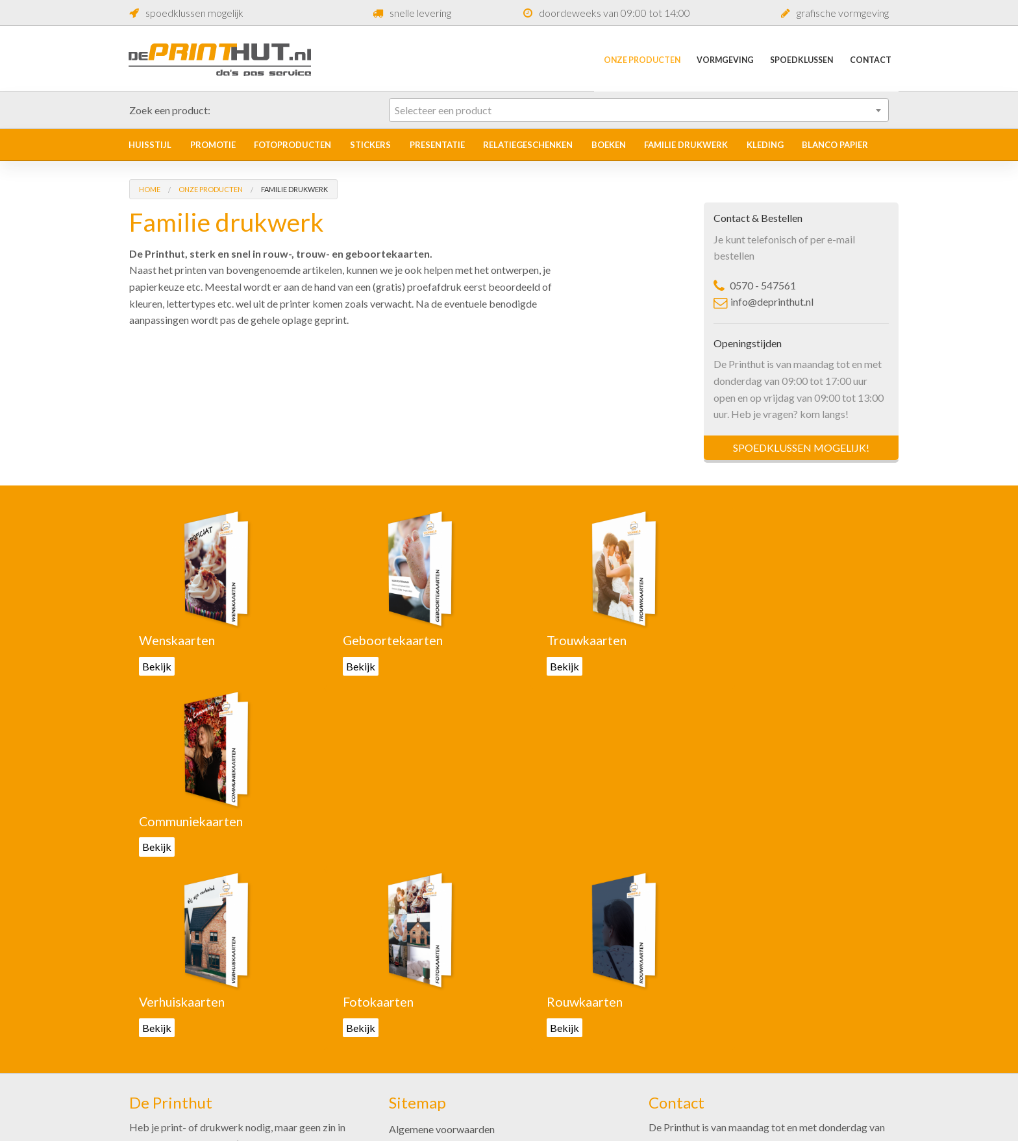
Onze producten (425, 968)
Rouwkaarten (564, 820)
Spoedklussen (795, 58)
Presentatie (437, 145)
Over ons (409, 1051)
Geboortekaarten (383, 640)
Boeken (608, 145)
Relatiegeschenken (528, 145)
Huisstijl (150, 145)
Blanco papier (835, 145)
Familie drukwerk (686, 145)
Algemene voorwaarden (442, 947)
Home (149, 189)
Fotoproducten (292, 145)
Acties (403, 1030)
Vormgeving (713, 58)
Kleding (765, 145)
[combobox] (639, 110)
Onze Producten (625, 58)
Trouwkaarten (566, 640)
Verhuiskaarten (184, 820)
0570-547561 (691, 1025)
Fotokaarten (368, 820)
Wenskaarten (178, 640)
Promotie (213, 145)
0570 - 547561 (755, 285)
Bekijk (156, 665)
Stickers (370, 145)
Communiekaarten (772, 640)
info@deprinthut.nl (763, 301)
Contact (868, 58)
